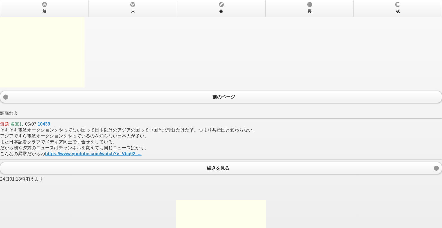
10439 (43, 124)
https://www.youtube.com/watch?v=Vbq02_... (93, 153)
